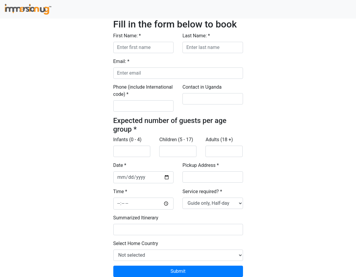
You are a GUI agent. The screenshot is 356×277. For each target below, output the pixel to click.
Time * (120, 191)
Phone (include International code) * (143, 90)
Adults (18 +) (219, 139)
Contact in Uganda (202, 87)
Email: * (121, 61)
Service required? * (202, 191)
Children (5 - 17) (176, 139)
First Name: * (127, 36)
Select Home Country (135, 243)
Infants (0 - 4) (127, 139)
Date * (119, 165)
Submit (178, 271)
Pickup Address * (200, 165)
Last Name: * (196, 36)
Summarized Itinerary (135, 218)
